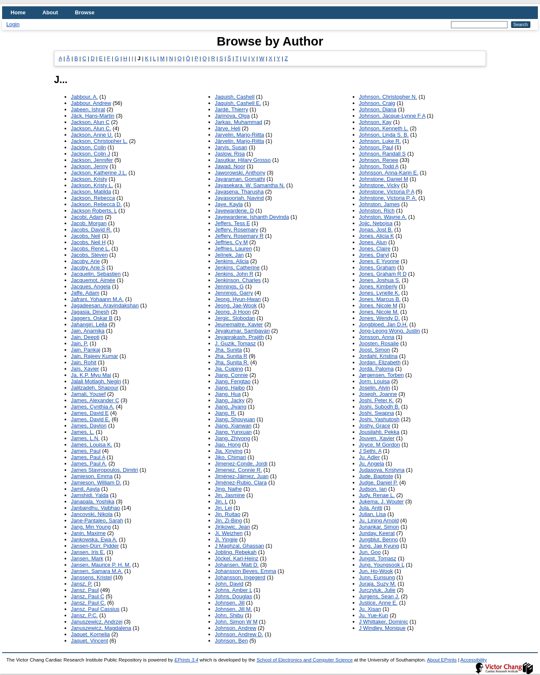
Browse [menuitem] (84, 12)
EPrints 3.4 (186, 659)
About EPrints (441, 659)
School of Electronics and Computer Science (304, 659)
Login (12, 24)
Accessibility (473, 659)
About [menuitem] (50, 12)
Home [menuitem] (18, 12)
